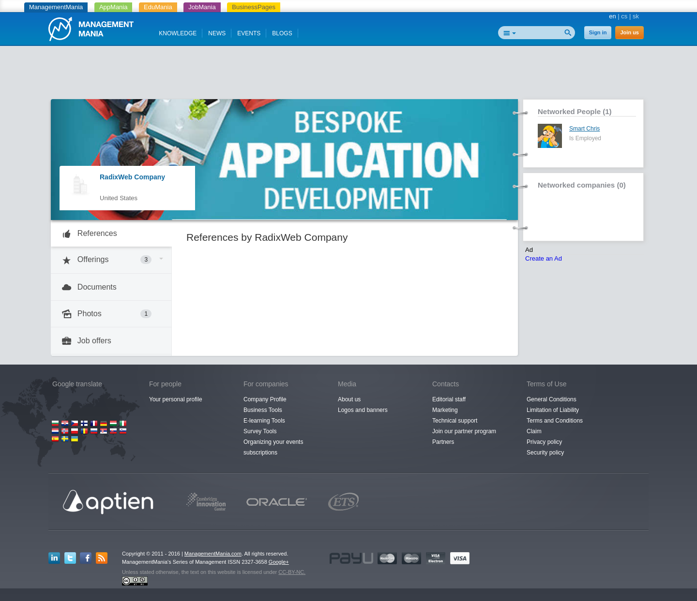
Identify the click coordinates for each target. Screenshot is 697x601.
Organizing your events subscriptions (273, 447)
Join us (629, 32)
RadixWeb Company (132, 177)
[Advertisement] (348, 75)
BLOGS (282, 33)
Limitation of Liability (553, 410)
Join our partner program (464, 431)
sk (636, 16)
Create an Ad (543, 258)
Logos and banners (363, 410)
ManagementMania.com (213, 554)
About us (349, 399)
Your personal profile (175, 399)
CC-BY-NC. (291, 572)
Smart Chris (584, 128)
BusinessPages (253, 7)
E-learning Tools (264, 420)
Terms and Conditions (555, 420)
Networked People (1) (575, 111)
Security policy (545, 452)
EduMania (158, 7)
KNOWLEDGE (178, 33)
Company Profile (265, 399)
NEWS (217, 33)
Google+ (279, 562)
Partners (443, 442)
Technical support (454, 420)
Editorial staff (449, 399)
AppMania (113, 7)
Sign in (598, 32)
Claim (534, 431)
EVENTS (248, 33)
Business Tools (262, 410)
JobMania (201, 7)
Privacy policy (544, 442)
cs (624, 16)
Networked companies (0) (582, 185)
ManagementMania (56, 7)
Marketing (445, 410)
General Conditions (551, 399)
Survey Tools (259, 431)
